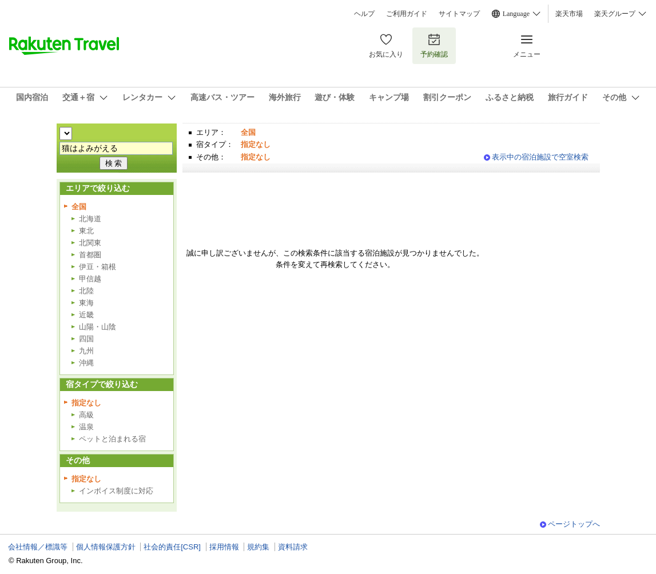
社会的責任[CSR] (172, 547)
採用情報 (224, 547)
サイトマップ (459, 14)
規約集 (258, 547)
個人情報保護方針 (106, 547)
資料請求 (293, 547)
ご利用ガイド (406, 14)
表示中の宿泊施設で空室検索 (540, 157)
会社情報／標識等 (37, 547)
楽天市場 (569, 14)
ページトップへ (574, 524)
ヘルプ (364, 14)
